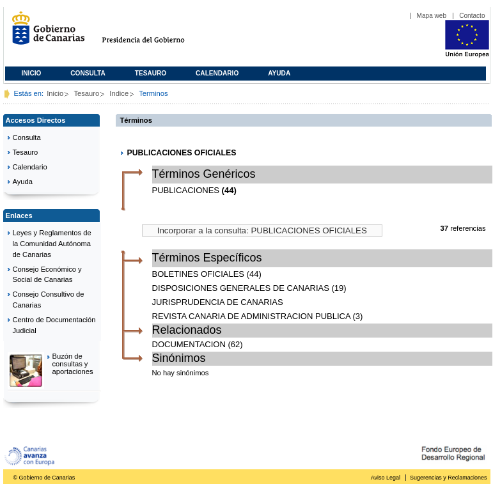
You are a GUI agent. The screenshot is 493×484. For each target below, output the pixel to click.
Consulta (88, 73)
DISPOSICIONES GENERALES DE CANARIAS (240, 288)
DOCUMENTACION (189, 344)
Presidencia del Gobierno (155, 33)
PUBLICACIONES (185, 190)
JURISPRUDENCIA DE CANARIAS (217, 302)
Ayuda (279, 73)
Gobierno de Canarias (44, 33)
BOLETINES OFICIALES (198, 274)
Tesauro (150, 73)
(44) (229, 190)
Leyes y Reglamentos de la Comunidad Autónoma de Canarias (52, 243)
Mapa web (432, 15)
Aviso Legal (385, 477)
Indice (119, 93)
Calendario (217, 73)
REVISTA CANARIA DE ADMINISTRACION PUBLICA (251, 316)
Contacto (472, 15)
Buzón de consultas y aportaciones (72, 363)
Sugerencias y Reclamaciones (448, 477)
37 (444, 228)
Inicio (32, 73)
